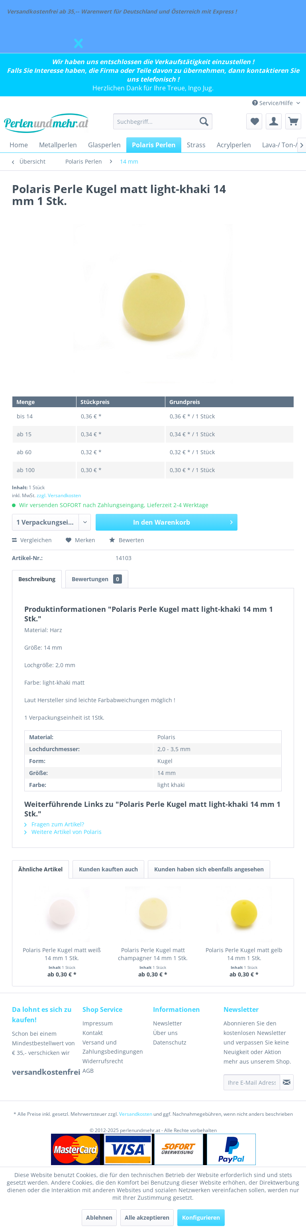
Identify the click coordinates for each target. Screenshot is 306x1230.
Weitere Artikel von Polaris (63, 832)
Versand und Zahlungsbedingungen (112, 1047)
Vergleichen (32, 540)
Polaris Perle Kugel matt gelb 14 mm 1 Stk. (244, 954)
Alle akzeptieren (147, 1217)
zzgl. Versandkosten (59, 495)
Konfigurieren (201, 1217)
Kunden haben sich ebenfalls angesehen (209, 869)
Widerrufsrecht (102, 1061)
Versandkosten (135, 1114)
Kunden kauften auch (108, 869)
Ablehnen (99, 1217)
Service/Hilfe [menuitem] (273, 103)
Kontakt (92, 1033)
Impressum (97, 1023)
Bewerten (126, 540)
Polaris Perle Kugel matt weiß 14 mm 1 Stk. (62, 954)
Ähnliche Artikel (40, 869)
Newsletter (167, 1023)
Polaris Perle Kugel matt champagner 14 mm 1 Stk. (153, 954)
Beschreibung (36, 579)
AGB (88, 1070)
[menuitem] (163, 121)
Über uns (165, 1033)
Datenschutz (169, 1042)
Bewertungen (97, 579)
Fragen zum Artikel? (54, 824)
